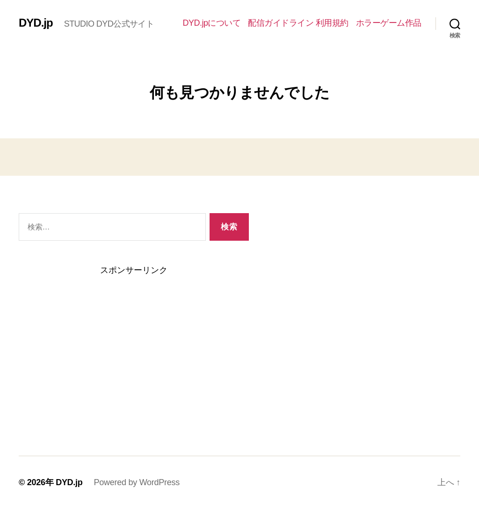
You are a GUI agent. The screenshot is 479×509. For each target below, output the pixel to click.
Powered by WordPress (137, 482)
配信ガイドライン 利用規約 (298, 23)
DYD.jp (36, 23)
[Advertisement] (134, 347)
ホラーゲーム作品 (388, 23)
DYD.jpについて (211, 23)
